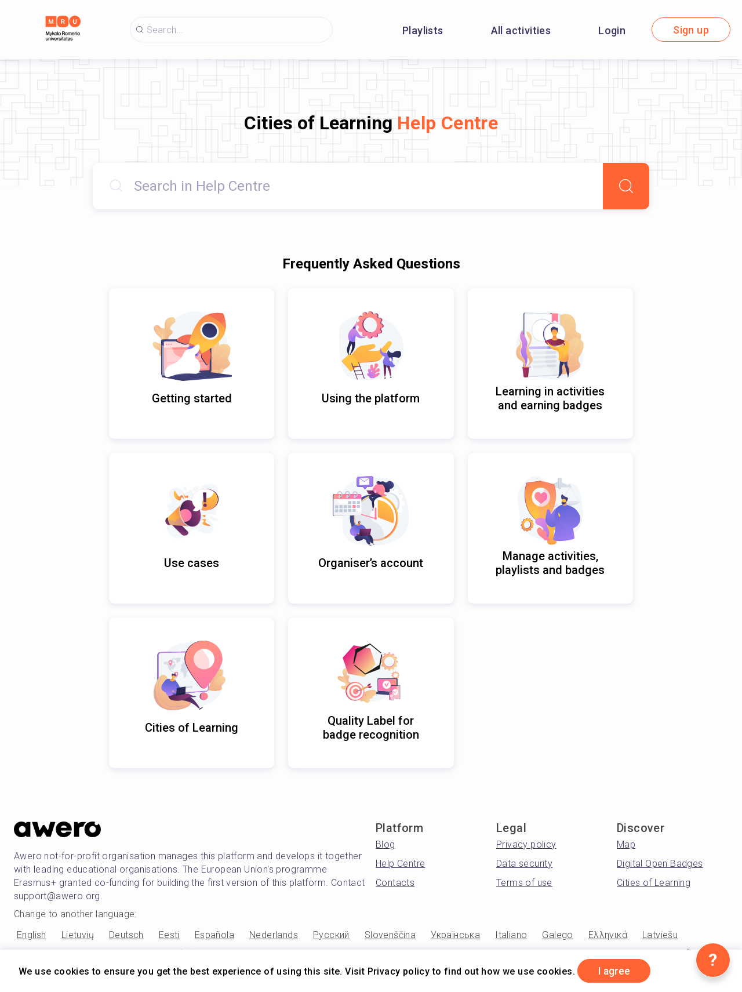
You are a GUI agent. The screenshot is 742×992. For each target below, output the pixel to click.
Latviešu (660, 934)
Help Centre (400, 863)
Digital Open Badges (660, 863)
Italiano (511, 934)
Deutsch (126, 934)
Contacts (395, 882)
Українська (455, 934)
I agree (615, 971)
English (31, 934)
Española (214, 934)
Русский (331, 934)
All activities (521, 30)
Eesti (169, 934)
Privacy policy (526, 844)
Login (611, 30)
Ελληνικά (607, 934)
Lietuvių (77, 934)
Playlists (422, 30)
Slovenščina (390, 934)
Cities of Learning (653, 882)
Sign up (691, 30)
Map (626, 844)
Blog (385, 844)
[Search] (626, 186)
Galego (557, 934)
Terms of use (524, 882)
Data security (524, 863)
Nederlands (273, 934)
